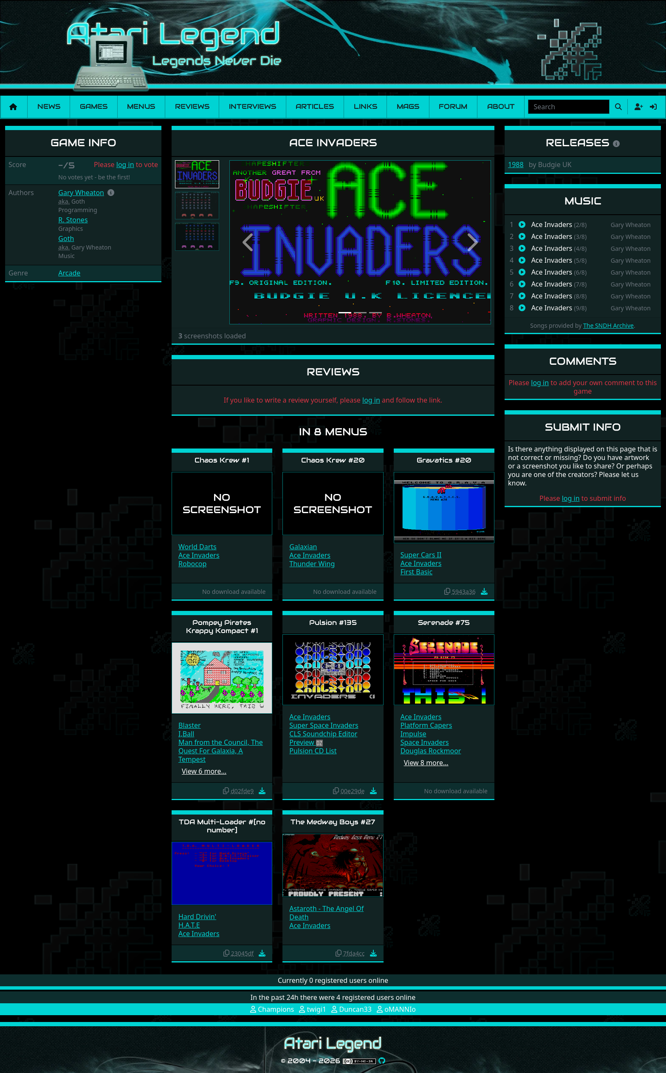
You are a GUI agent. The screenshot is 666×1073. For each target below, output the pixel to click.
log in (125, 164)
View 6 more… (204, 771)
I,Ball (186, 733)
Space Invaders (425, 742)
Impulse (413, 733)
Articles (315, 106)
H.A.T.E (189, 925)
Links (365, 106)
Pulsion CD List (312, 750)
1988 (516, 164)
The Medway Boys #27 (333, 822)
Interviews (252, 106)
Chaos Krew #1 (222, 460)
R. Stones (72, 219)
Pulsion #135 (333, 622)
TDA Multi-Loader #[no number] (222, 826)
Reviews (192, 106)
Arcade (69, 273)
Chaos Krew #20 (333, 460)
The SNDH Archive (608, 325)
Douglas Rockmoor (431, 750)
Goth (66, 238)
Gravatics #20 (444, 460)
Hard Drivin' (197, 916)
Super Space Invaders (323, 725)
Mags (408, 106)
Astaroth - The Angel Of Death (326, 913)
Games (93, 106)
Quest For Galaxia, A (210, 750)
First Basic (417, 571)
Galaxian (303, 546)
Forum (453, 106)
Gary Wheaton (81, 192)
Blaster (189, 725)
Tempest (192, 759)
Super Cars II (421, 554)
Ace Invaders (199, 555)
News (48, 106)
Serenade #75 (444, 622)
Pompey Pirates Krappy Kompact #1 (222, 626)
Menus (141, 106)
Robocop (192, 563)
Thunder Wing (312, 563)
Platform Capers (426, 725)
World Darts (197, 546)
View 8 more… (426, 762)
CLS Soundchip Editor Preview (323, 738)
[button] (110, 192)
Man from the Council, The (220, 742)
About (501, 106)
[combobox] (569, 106)
